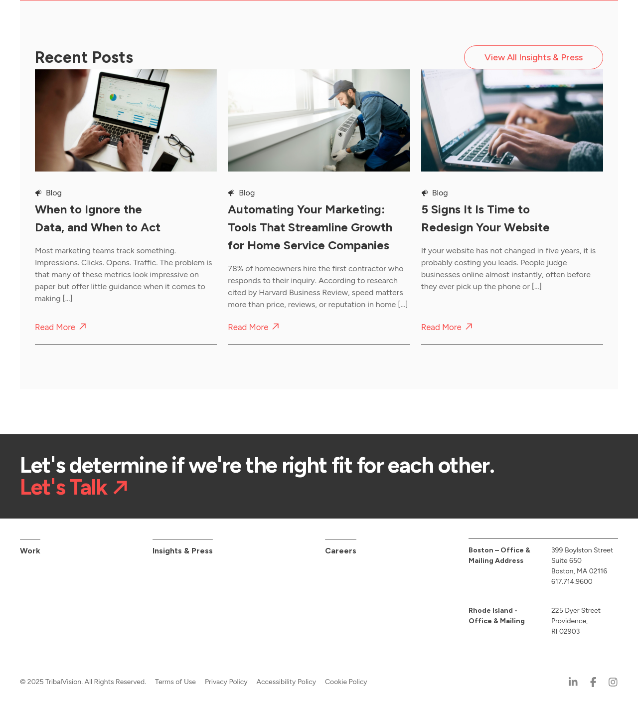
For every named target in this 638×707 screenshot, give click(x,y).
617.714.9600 (572, 581)
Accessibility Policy (287, 682)
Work (30, 550)
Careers (340, 550)
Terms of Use (175, 682)
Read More (55, 327)
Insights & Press (183, 550)
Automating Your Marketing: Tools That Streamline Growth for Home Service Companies (310, 227)
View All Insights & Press (533, 57)
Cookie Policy (346, 682)
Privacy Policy (226, 682)
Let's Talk (63, 487)
